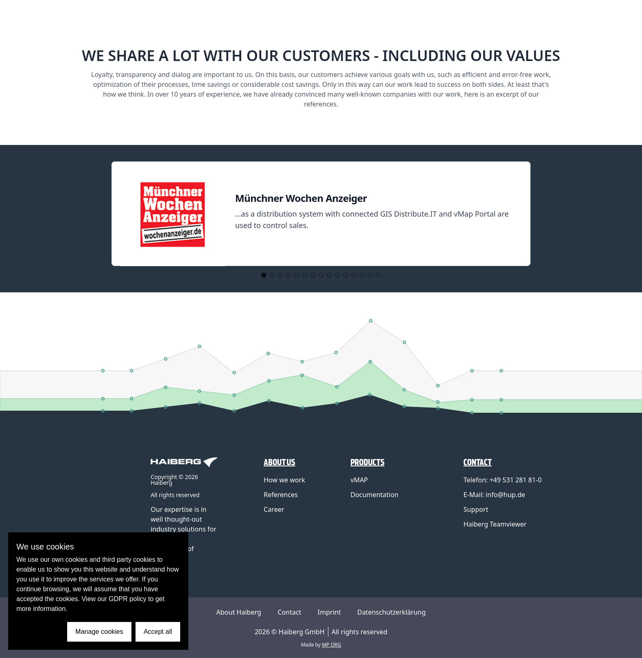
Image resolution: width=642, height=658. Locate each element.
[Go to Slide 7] (313, 275)
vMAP (359, 479)
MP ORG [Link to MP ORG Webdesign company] (331, 644)
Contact (289, 612)
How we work (284, 479)
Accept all (158, 631)
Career (274, 509)
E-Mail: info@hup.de (494, 494)
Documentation (374, 494)
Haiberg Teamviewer (495, 524)
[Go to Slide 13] (362, 275)
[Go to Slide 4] (288, 275)
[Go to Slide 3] (280, 275)
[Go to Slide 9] (329, 275)
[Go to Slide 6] (305, 275)
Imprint (329, 612)
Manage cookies (99, 631)
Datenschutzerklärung (391, 612)
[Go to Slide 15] (378, 275)
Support (475, 509)
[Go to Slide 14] (370, 275)
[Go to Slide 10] (337, 275)
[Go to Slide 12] (354, 275)
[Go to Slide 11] (345, 275)
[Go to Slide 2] (272, 275)
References (281, 494)
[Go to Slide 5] (296, 275)
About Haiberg (238, 612)
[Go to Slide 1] (264, 275)
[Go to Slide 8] (321, 275)
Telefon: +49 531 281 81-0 (502, 479)
